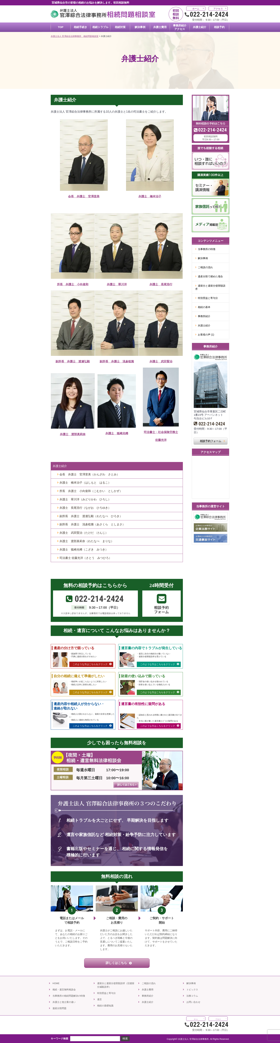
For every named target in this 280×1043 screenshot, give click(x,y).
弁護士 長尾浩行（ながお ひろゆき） (85, 507)
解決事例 (203, 258)
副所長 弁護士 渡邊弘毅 (73, 361)
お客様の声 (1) (206, 334)
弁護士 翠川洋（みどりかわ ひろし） (85, 499)
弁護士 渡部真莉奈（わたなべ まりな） (86, 541)
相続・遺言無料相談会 (64, 989)
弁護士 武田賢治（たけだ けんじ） (83, 532)
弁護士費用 (147, 989)
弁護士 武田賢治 (160, 361)
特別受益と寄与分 (208, 298)
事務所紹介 (204, 316)
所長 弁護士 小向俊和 (72, 284)
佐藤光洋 (161, 439)
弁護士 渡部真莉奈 (73, 434)
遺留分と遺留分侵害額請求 (210, 287)
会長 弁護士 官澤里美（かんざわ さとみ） (89, 474)
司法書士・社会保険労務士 (161, 432)
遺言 (99, 999)
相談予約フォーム (210, 441)
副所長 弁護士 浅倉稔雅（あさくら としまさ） (92, 524)
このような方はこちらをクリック (90, 664)
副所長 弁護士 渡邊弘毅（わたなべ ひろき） (90, 516)
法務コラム (192, 995)
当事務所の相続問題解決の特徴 (68, 995)
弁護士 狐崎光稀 (116, 433)
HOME (55, 983)
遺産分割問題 (59, 1008)
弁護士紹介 (60, 466)
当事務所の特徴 (206, 249)
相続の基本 (204, 307)
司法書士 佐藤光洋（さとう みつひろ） (85, 557)
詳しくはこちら (117, 963)
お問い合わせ (193, 1002)
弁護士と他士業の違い (64, 1002)
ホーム (195, 8)
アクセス (218, 8)
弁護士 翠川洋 (117, 284)
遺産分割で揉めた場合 (210, 276)
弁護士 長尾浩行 (160, 284)
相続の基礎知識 (105, 1005)
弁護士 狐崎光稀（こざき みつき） (83, 549)
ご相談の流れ (205, 267)
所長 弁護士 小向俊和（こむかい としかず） (90, 491)
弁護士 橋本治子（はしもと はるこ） (85, 482)
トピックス (192, 989)
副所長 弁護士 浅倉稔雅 (117, 361)
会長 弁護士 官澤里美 (83, 196)
